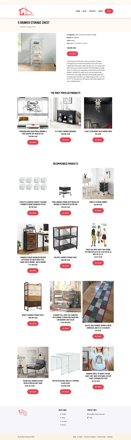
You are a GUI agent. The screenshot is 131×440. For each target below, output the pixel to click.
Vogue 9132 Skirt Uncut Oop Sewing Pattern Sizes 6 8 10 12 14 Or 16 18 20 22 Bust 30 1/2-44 (98, 249)
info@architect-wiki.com (105, 2)
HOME (78, 10)
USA (95, 2)
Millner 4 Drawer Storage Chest (65, 255)
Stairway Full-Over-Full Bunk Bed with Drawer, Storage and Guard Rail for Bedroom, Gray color (66, 314)
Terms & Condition (90, 434)
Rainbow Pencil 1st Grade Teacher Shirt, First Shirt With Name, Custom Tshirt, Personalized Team (98, 373)
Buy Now (72, 51)
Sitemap (109, 434)
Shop (109, 10)
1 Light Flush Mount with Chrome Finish (98, 129)
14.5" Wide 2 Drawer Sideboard (65, 129)
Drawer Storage (91, 32)
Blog (84, 10)
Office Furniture (80, 32)
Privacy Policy (101, 434)
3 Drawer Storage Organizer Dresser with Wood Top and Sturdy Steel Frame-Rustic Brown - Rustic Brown (33, 257)
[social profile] (26, 2)
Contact (92, 10)
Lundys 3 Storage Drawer (98, 199)
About (100, 10)
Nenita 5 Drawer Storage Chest (33, 312)
